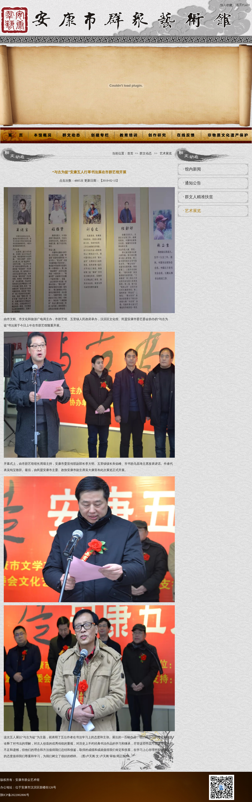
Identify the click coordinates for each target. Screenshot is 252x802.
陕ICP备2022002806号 (14, 795)
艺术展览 (165, 153)
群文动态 (146, 153)
